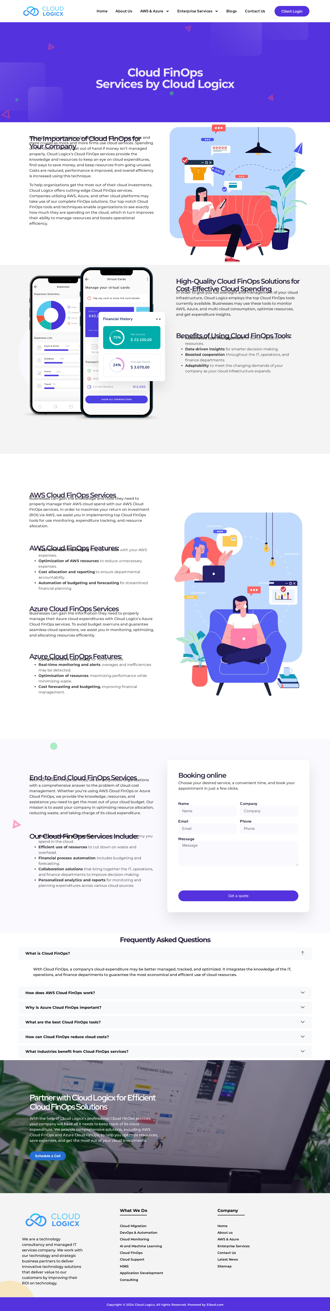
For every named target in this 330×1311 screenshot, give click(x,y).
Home (102, 11)
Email (183, 821)
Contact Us (255, 11)
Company (249, 804)
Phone (246, 821)
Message (186, 839)
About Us (124, 11)
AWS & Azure (154, 11)
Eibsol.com (215, 1304)
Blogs (231, 11)
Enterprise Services (198, 11)
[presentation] (213, 878)
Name (183, 804)
